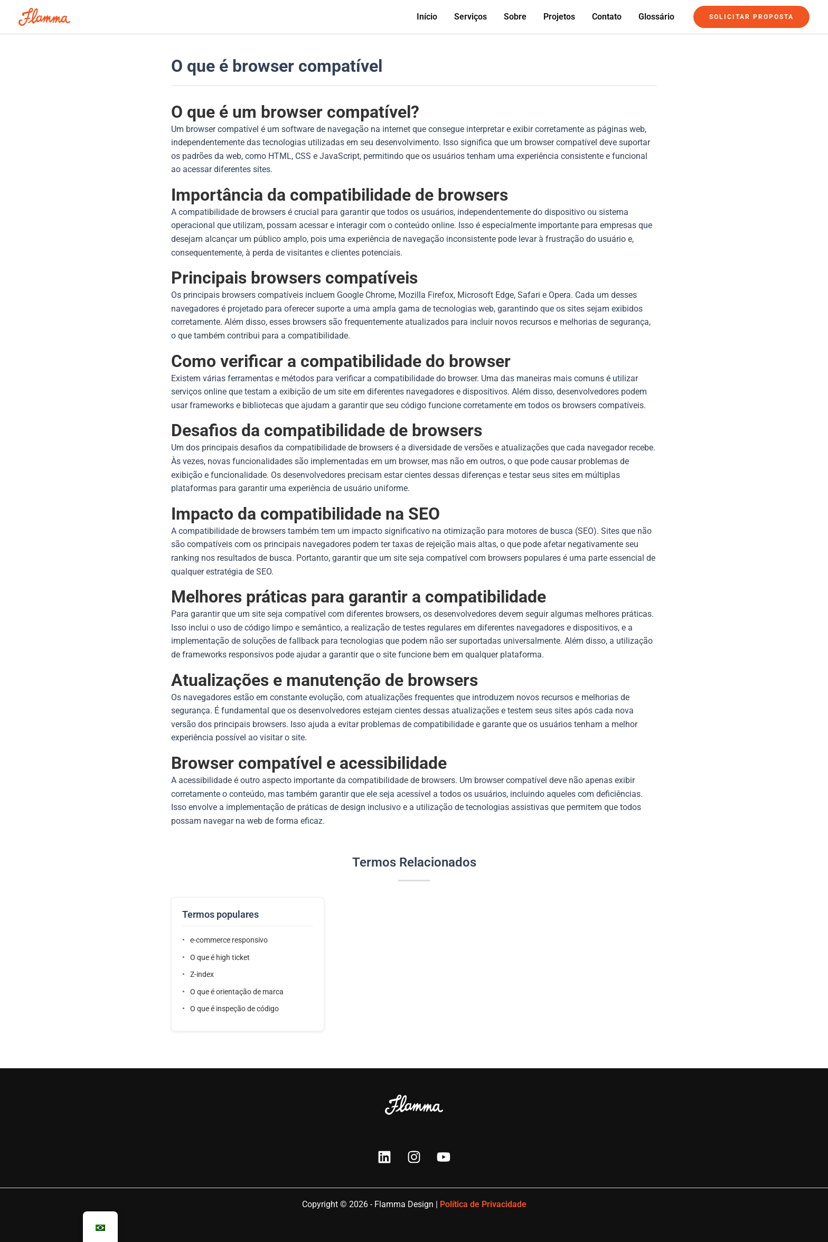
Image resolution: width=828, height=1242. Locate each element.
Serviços (470, 17)
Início (427, 17)
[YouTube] (443, 1157)
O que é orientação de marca (237, 991)
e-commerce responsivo (229, 940)
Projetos (559, 17)
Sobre (515, 17)
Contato (607, 17)
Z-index (202, 974)
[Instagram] (414, 1157)
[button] (751, 17)
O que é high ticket (220, 957)
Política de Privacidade (483, 1204)
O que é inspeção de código (234, 1008)
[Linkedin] (384, 1157)
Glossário (656, 17)
